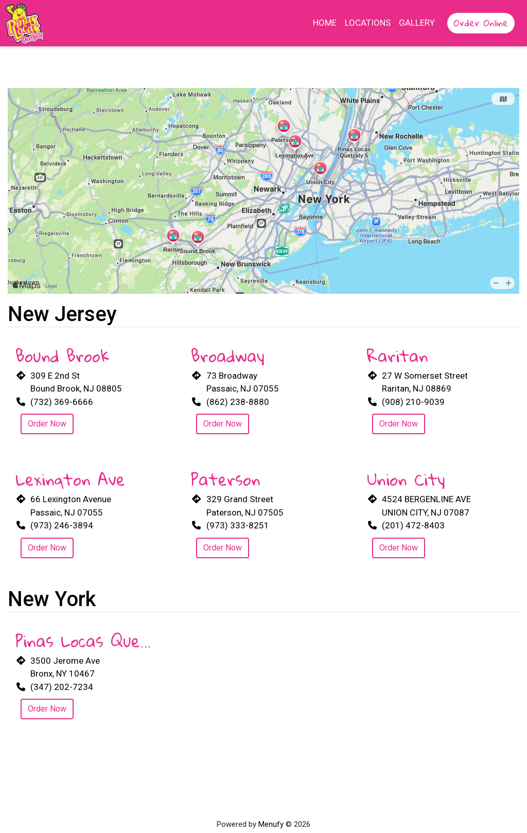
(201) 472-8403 (413, 525)
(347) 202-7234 (61, 687)
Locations (368, 22)
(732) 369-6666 (61, 402)
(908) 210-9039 (413, 402)
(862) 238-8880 (237, 402)
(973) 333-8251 (237, 525)
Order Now (47, 424)
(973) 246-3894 (61, 525)
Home (325, 22)
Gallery (417, 22)
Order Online (481, 22)
